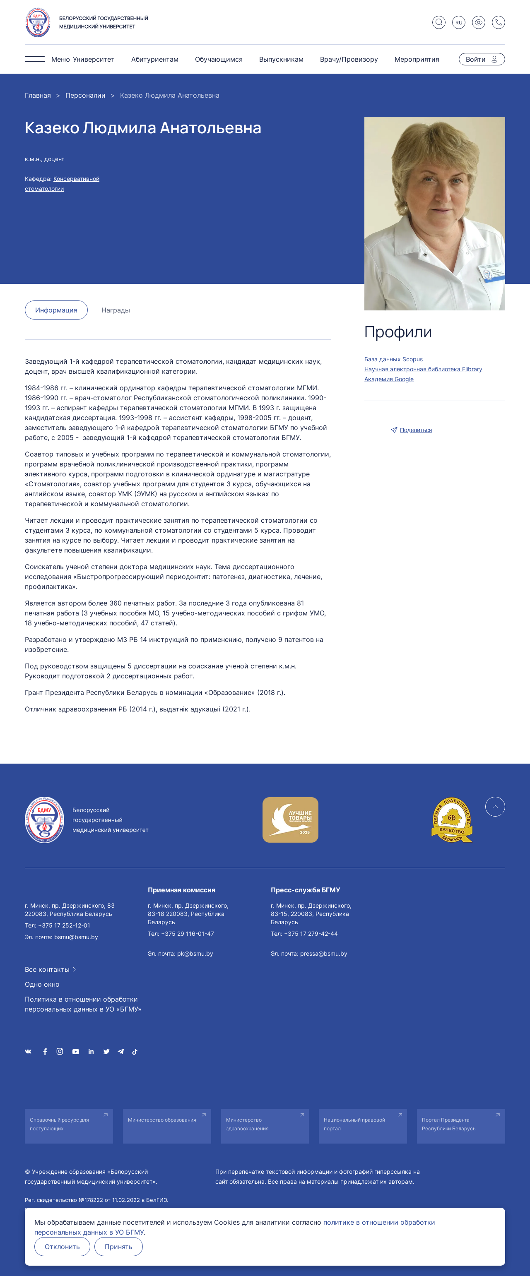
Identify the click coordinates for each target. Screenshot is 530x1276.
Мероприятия (417, 59)
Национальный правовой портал (354, 1124)
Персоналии (85, 95)
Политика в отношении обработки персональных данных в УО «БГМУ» (83, 1004)
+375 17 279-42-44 (311, 933)
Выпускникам (281, 59)
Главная (38, 95)
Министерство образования (162, 1120)
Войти (476, 59)
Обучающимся (219, 59)
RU (459, 22)
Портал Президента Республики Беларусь (449, 1124)
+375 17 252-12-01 (64, 925)
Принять (118, 1246)
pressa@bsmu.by (323, 953)
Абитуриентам (154, 59)
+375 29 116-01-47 (187, 933)
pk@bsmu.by (195, 953)
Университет (94, 59)
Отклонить (62, 1246)
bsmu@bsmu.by (76, 936)
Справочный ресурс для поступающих (59, 1124)
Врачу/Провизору (349, 59)
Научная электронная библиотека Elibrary (423, 368)
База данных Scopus (393, 359)
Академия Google (389, 378)
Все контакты (47, 969)
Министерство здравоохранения (247, 1124)
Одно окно (42, 984)
